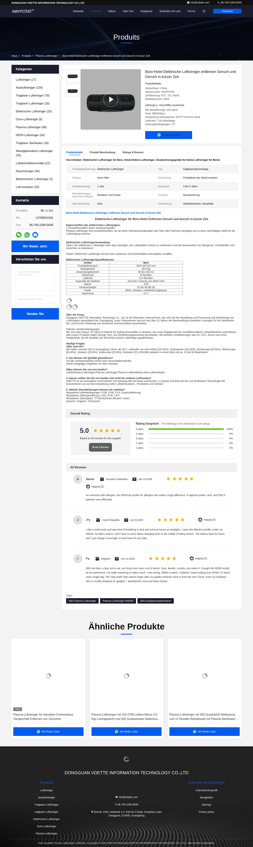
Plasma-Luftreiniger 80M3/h (118, 600)
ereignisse (146, 11)
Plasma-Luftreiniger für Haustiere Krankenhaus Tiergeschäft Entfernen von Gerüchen (43, 716)
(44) (28, 171)
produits (26, 55)
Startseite (78, 11)
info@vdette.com (198, 2)
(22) (33, 163)
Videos (112, 11)
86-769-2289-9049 (229, 2)
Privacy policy (206, 811)
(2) (34, 179)
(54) (30, 135)
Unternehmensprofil (206, 790)
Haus (14, 55)
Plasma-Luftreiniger (46, 55)
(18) (32, 143)
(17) (26, 79)
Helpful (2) (98, 486)
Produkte (96, 11)
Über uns (128, 11)
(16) (32, 103)
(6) (29, 119)
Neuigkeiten (206, 797)
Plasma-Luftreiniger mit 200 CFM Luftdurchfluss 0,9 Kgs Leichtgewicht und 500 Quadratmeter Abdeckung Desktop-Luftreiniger (125, 717)
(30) (34, 153)
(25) (34, 111)
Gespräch (227, 11)
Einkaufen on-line (170, 11)
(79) (32, 95)
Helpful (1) (209, 519)
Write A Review (100, 447)
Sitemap (206, 804)
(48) (31, 127)
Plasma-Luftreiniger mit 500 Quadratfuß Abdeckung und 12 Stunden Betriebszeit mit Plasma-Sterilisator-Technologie (202, 717)
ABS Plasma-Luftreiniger (82, 600)
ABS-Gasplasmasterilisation (155, 600)
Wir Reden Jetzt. (35, 246)
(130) (29, 87)
